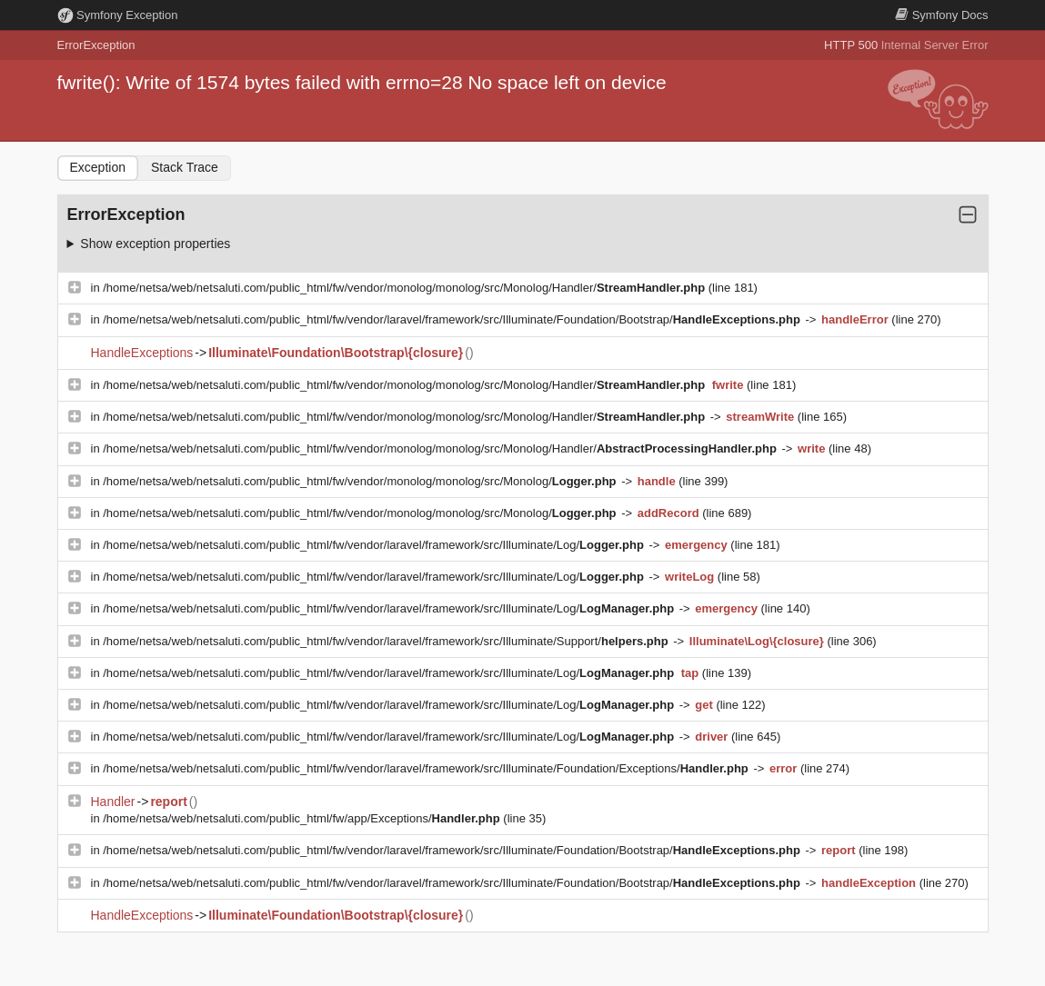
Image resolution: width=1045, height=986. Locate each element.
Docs (941, 15)
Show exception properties (155, 243)
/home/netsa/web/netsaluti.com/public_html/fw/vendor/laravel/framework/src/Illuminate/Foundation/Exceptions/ (427, 768)
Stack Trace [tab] (184, 167)
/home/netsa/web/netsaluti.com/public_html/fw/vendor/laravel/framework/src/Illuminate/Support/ (387, 641)
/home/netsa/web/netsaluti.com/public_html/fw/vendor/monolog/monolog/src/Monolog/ (361, 481)
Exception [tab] (98, 167)
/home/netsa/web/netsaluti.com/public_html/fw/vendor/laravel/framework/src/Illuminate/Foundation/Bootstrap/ (453, 319)
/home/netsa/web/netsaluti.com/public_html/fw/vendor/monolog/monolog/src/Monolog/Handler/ (405, 287)
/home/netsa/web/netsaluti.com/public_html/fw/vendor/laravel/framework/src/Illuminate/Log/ (375, 545)
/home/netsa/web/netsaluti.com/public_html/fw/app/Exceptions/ (303, 818)
